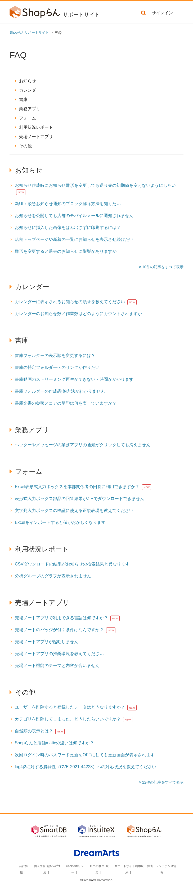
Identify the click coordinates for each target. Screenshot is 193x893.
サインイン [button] (162, 13)
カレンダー (29, 90)
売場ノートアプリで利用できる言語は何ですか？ (61, 618)
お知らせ (27, 81)
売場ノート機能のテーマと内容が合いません (57, 665)
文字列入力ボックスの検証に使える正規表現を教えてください (74, 510)
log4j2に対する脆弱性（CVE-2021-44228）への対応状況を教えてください (85, 766)
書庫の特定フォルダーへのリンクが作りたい (57, 367)
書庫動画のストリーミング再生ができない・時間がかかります (74, 379)
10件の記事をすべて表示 (162, 267)
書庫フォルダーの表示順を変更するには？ (55, 355)
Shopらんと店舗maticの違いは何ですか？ (54, 743)
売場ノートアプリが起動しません (46, 641)
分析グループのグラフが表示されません (53, 576)
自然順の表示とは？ (34, 731)
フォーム (27, 118)
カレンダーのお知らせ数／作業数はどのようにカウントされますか (78, 313)
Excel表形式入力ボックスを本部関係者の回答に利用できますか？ (77, 486)
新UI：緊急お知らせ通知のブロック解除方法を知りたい (68, 203)
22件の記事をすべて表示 (162, 782)
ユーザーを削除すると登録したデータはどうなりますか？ (70, 707)
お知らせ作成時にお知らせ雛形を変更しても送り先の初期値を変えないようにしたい (95, 185)
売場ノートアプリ (36, 136)
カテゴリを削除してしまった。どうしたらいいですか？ (68, 719)
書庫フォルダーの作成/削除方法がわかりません (60, 391)
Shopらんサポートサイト (29, 32)
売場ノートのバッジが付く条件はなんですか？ (59, 629)
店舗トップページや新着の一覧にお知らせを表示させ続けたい (74, 239)
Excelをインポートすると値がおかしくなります (60, 522)
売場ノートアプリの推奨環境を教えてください (59, 653)
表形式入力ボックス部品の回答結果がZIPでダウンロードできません (79, 498)
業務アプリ (29, 109)
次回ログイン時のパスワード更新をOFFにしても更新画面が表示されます (85, 755)
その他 (25, 146)
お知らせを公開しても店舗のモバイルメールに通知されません (74, 215)
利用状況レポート (36, 127)
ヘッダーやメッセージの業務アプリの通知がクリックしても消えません (82, 445)
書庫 (23, 99)
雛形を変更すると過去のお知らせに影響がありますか (65, 251)
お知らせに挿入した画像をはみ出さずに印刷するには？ (68, 227)
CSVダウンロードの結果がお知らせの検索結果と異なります (72, 564)
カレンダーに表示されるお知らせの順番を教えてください (70, 301)
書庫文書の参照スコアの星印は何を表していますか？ (65, 403)
